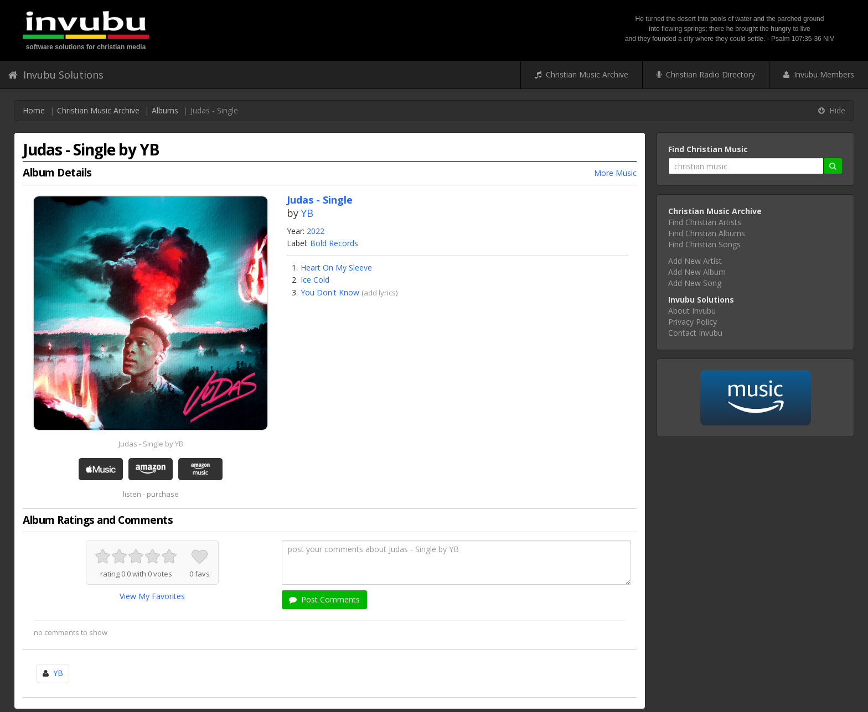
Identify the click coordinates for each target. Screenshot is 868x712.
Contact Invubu (695, 333)
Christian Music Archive (581, 74)
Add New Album (697, 272)
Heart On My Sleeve (336, 267)
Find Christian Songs (704, 244)
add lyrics (380, 293)
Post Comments (324, 599)
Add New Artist (695, 261)
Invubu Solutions (56, 74)
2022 (315, 231)
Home (34, 110)
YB (307, 213)
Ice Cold (315, 279)
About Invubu (692, 310)
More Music (615, 173)
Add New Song (694, 283)
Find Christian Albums (706, 233)
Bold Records (334, 243)
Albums (165, 110)
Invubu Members (818, 74)
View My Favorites (152, 596)
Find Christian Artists (704, 222)
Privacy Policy (692, 321)
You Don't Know (330, 292)
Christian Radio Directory (706, 74)
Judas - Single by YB (150, 444)
